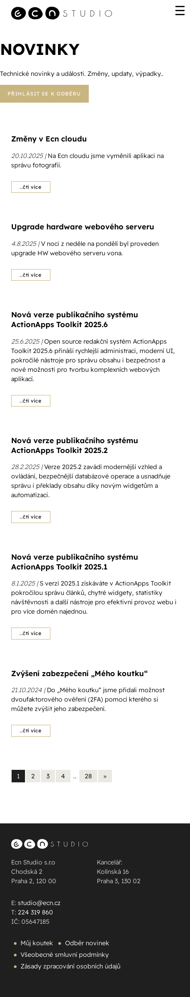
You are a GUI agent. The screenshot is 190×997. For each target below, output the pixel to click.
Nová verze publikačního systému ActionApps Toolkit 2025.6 (74, 319)
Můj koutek (37, 943)
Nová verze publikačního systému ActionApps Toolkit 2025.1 (74, 561)
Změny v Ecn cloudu (49, 138)
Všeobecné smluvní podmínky (65, 955)
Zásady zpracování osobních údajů (70, 966)
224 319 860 (35, 912)
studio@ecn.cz (39, 903)
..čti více (31, 187)
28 (88, 776)
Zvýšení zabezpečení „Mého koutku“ (79, 673)
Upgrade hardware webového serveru (82, 226)
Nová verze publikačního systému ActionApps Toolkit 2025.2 (74, 445)
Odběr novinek (87, 943)
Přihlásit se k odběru (44, 94)
